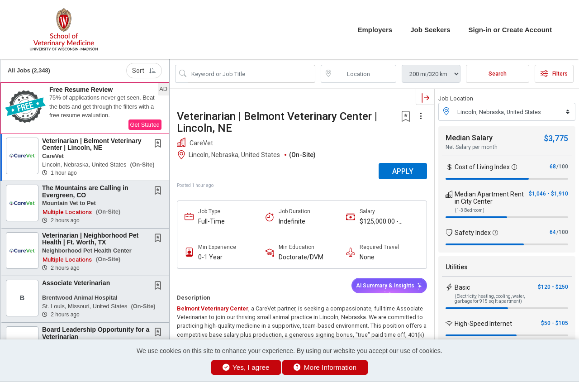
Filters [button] (554, 73)
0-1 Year (210, 257)
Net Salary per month (472, 147)
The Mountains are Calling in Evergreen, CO (85, 191)
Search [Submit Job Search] (498, 74)
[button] (84, 108)
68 (553, 166)
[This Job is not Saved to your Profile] (160, 144)
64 (553, 232)
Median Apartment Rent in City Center (489, 198)
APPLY (402, 171)
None (367, 257)
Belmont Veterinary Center (212, 308)
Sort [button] (144, 70)
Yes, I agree (246, 367)
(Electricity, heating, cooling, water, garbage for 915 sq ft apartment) (490, 299)
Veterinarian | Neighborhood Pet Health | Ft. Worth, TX (90, 239)
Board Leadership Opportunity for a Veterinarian (95, 333)
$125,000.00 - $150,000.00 (379, 221)
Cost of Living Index (482, 167)
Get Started (145, 124)
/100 (562, 166)
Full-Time (211, 221)
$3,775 (556, 138)
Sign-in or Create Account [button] (510, 29)
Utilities (457, 267)
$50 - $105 (554, 323)
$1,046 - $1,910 (548, 194)
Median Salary (469, 138)
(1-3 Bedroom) (469, 210)
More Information (325, 367)
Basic (462, 287)
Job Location (455, 98)
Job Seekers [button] (430, 29)
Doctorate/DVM (301, 257)
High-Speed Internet (483, 323)
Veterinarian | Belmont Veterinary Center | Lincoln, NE (91, 144)
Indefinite (292, 221)
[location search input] (365, 74)
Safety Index (473, 232)
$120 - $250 (553, 287)
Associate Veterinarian (76, 282)
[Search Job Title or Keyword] (251, 74)
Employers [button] (374, 29)
